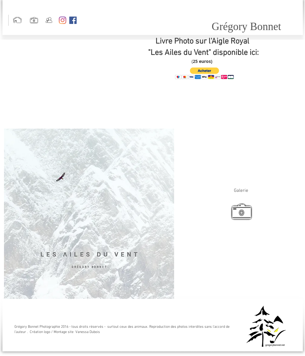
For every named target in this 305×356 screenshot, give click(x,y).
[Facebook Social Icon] (73, 20)
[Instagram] (62, 20)
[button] (204, 73)
